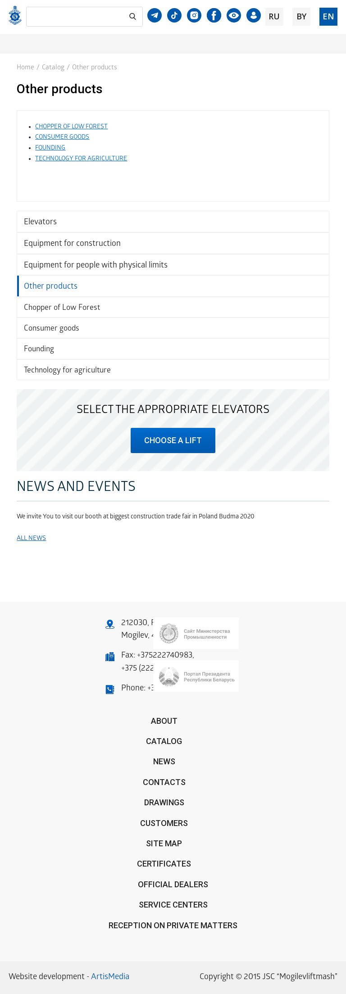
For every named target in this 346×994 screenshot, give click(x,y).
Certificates (164, 863)
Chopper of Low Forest (62, 308)
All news (31, 539)
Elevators (40, 222)
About (164, 721)
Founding (39, 349)
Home (25, 68)
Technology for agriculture (67, 371)
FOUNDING (50, 148)
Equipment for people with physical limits (96, 266)
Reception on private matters (173, 925)
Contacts (164, 782)
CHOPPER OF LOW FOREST (71, 127)
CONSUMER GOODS (62, 137)
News (164, 761)
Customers (164, 823)
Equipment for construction (72, 244)
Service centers (173, 904)
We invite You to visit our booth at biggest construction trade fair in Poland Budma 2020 (136, 517)
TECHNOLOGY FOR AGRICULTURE (81, 159)
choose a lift (173, 440)
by (301, 16)
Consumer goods (51, 329)
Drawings (164, 802)
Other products (50, 287)
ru (274, 16)
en (328, 16)
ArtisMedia (110, 977)
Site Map (164, 843)
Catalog (53, 68)
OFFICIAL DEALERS (173, 884)
